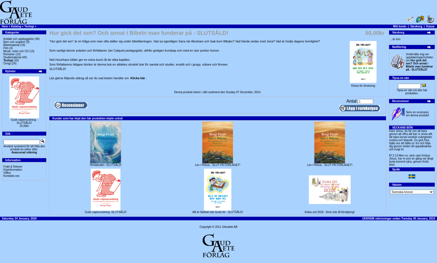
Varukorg (416, 26)
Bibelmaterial (11, 45)
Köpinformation (12, 169)
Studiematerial (12, 57)
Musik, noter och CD (16, 51)
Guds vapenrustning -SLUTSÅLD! (24, 121)
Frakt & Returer (12, 166)
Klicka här (138, 78)
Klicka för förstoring (363, 84)
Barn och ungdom (14, 42)
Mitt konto (399, 26)
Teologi (29, 26)
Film (6, 48)
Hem (5, 26)
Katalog (16, 26)
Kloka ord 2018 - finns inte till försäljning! (330, 212)
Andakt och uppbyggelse (18, 38)
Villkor (7, 172)
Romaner (9, 54)
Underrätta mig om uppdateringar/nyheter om (419, 62)
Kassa (430, 26)
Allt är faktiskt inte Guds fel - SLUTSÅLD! (217, 212)
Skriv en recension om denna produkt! (417, 114)
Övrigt (7, 63)
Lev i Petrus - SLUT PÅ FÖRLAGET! (218, 165)
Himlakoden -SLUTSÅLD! (105, 165)
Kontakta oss (11, 175)
